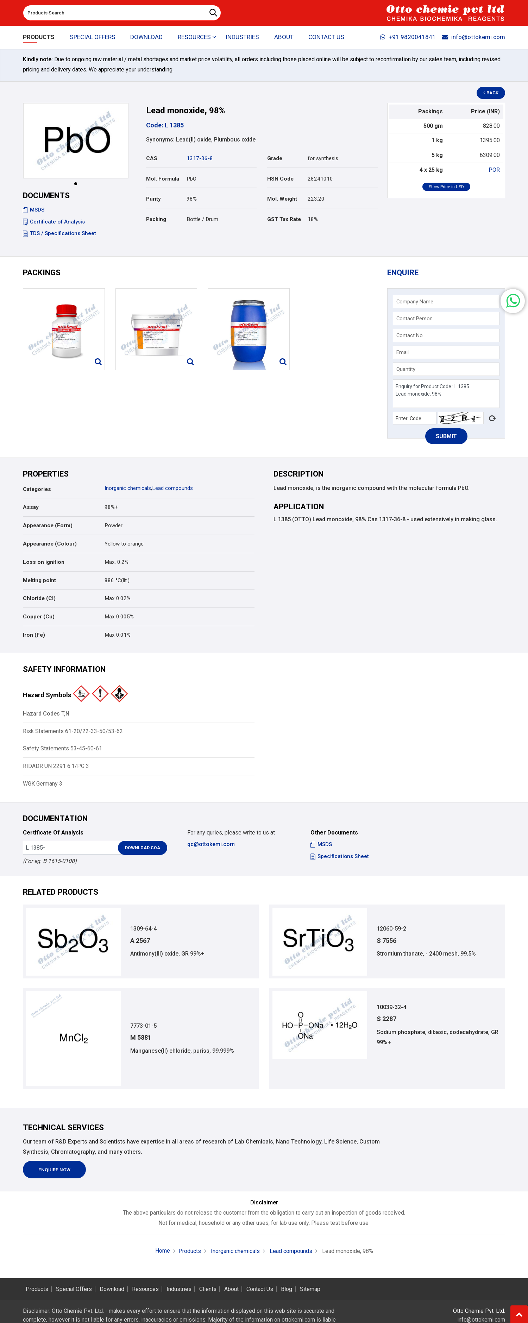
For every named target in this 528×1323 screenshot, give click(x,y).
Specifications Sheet (339, 856)
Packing (156, 219)
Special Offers (92, 37)
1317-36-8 (200, 158)
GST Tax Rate (284, 219)
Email (402, 352)
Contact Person (414, 318)
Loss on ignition (43, 562)
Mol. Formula (162, 179)
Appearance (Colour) (50, 544)
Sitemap (310, 1289)
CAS (151, 158)
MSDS (33, 210)
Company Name (414, 301)
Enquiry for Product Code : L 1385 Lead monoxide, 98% (446, 393)
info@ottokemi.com (473, 37)
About (284, 37)
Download (147, 37)
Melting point (39, 580)
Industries (242, 37)
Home (162, 1251)
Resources (145, 1289)
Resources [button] (194, 37)
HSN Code (280, 179)
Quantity (405, 369)
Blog (286, 1289)
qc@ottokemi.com (211, 844)
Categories (37, 489)
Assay (31, 507)
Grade (274, 158)
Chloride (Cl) (39, 598)
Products (39, 37)
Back (491, 93)
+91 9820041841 (408, 37)
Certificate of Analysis (54, 222)
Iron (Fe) (34, 635)
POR (494, 169)
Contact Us (326, 37)
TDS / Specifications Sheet (59, 233)
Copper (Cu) (39, 616)
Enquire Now (55, 1169)
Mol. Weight (282, 199)
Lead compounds (172, 488)
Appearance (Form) (48, 525)
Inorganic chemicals (128, 488)
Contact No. (410, 335)
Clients (207, 1289)
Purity (153, 199)
